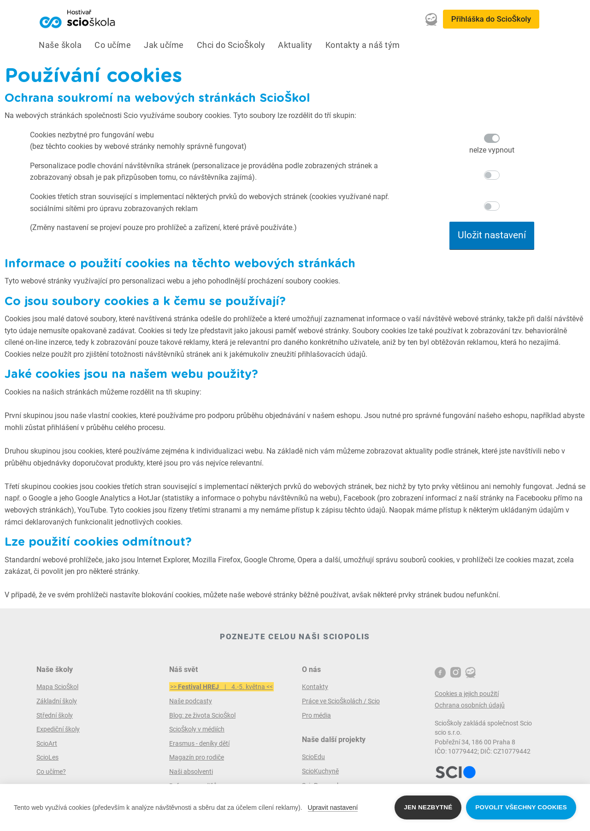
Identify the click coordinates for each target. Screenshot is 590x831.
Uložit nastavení (492, 235)
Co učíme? (51, 771)
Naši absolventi (191, 771)
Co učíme (112, 45)
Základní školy (56, 701)
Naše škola (60, 45)
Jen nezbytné (428, 807)
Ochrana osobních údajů (470, 705)
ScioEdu (313, 756)
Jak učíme (164, 45)
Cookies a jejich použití (467, 693)
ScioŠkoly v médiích (196, 729)
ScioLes (47, 757)
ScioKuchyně (320, 771)
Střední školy (54, 715)
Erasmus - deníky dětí (199, 743)
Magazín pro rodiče (196, 757)
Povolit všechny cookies (521, 807)
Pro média (316, 715)
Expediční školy (58, 729)
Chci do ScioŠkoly (231, 45)
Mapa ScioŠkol (57, 686)
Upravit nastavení (333, 807)
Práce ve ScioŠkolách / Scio (341, 701)
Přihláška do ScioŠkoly (491, 19)
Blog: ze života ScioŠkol (202, 715)
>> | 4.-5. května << (221, 686)
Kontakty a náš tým (362, 45)
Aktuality (295, 45)
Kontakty (315, 686)
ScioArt (46, 743)
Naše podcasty (190, 701)
